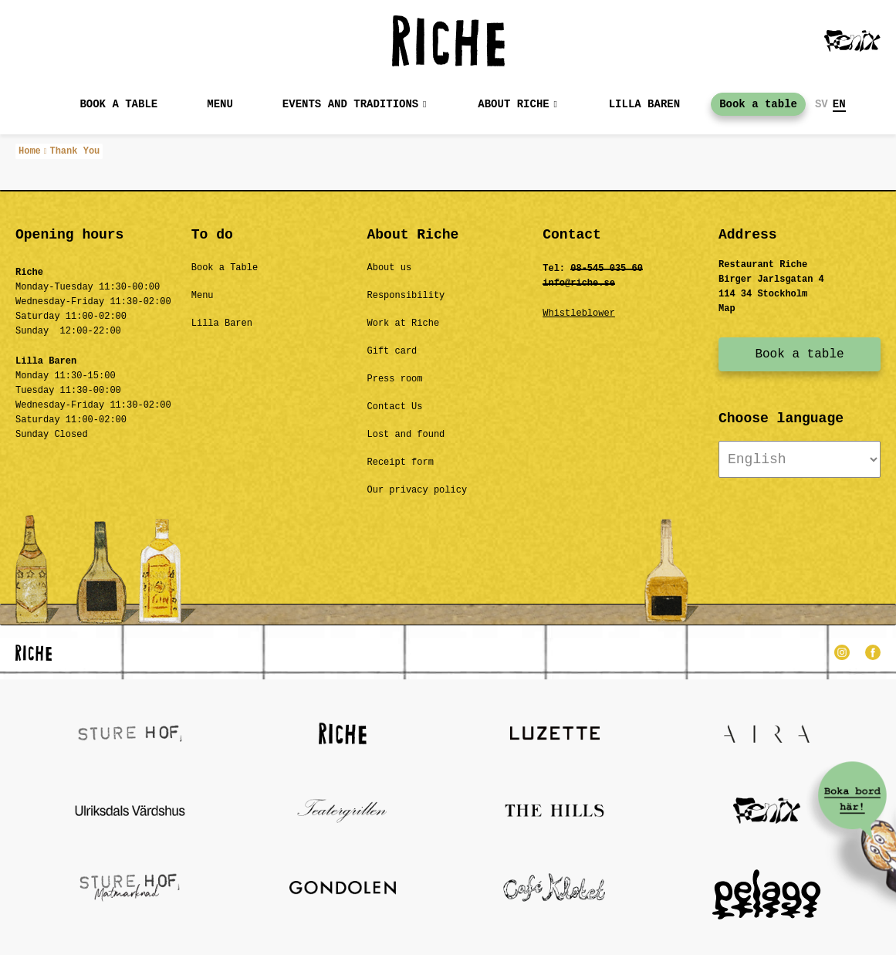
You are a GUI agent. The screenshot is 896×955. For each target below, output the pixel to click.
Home (30, 151)
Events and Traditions (350, 104)
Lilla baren (644, 104)
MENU (220, 104)
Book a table (118, 104)
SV (821, 104)
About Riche (513, 104)
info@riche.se (579, 283)
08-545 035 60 (606, 268)
